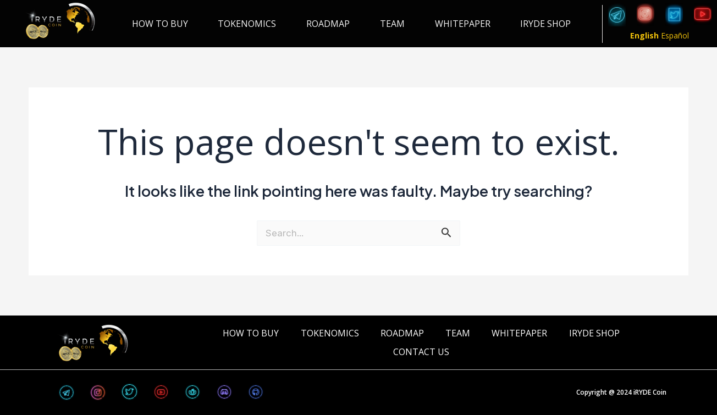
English (644, 35)
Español (675, 35)
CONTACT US (421, 352)
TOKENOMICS (247, 24)
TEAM (392, 24)
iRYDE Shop (545, 24)
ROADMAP (328, 24)
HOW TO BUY (160, 24)
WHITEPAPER (462, 24)
